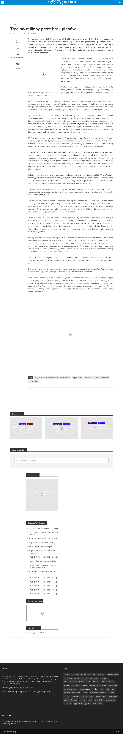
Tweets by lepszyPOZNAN (36, 650)
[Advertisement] (61, 12)
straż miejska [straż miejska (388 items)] (100, 714)
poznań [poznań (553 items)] (111, 710)
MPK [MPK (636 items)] (107, 707)
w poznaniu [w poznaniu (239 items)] (78, 721)
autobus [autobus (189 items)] (67, 692)
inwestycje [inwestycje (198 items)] (104, 696)
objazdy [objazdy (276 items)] (67, 710)
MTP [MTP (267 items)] (113, 707)
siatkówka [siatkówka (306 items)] (75, 714)
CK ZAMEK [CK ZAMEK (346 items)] (92, 692)
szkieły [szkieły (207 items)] (66, 718)
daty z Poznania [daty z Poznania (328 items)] (112, 692)
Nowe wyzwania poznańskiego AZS (42, 551)
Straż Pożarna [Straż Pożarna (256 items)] (112, 714)
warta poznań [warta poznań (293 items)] (110, 718)
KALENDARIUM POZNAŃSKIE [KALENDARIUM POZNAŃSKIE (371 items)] (74, 699)
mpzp (75, 378)
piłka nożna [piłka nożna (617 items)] (76, 710)
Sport (30, 424)
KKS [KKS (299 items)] (88, 699)
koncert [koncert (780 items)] (92, 703)
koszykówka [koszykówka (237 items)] (112, 703)
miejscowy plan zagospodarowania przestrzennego (52, 378)
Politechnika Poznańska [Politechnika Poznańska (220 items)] (98, 710)
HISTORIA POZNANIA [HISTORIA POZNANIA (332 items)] (90, 696)
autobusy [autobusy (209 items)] (75, 692)
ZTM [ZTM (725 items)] (100, 721)
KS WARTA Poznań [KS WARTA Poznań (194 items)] (70, 707)
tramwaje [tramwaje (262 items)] (83, 718)
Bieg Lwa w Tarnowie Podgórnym (41, 547)
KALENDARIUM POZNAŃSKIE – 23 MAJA (42, 493)
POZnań (13, 25)
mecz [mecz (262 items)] (101, 707)
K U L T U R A (57, 424)
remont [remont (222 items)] (66, 714)
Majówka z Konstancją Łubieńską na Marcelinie (61, 428)
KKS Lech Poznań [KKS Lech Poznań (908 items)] (108, 699)
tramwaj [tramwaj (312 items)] (74, 718)
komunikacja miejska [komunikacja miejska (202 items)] (79, 703)
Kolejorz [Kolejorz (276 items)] (67, 703)
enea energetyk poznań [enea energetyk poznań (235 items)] (72, 696)
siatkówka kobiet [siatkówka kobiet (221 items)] (87, 714)
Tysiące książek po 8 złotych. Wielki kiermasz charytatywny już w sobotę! (96, 428)
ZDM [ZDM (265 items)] (94, 721)
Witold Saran (33, 381)
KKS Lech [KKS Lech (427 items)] (96, 699)
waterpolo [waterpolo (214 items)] (67, 721)
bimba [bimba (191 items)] (83, 692)
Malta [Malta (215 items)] (95, 707)
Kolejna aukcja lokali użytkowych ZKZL (43, 567)
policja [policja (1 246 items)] (85, 710)
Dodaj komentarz (17, 58)
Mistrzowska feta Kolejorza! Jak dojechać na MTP (26, 428)
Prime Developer (85, 378)
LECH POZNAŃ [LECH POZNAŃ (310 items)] (85, 707)
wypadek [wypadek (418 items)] (87, 721)
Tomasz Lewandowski (101, 378)
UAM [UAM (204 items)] (90, 718)
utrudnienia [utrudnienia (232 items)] (98, 718)
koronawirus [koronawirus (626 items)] (101, 703)
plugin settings (12, 741)
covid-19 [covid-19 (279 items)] (101, 692)
